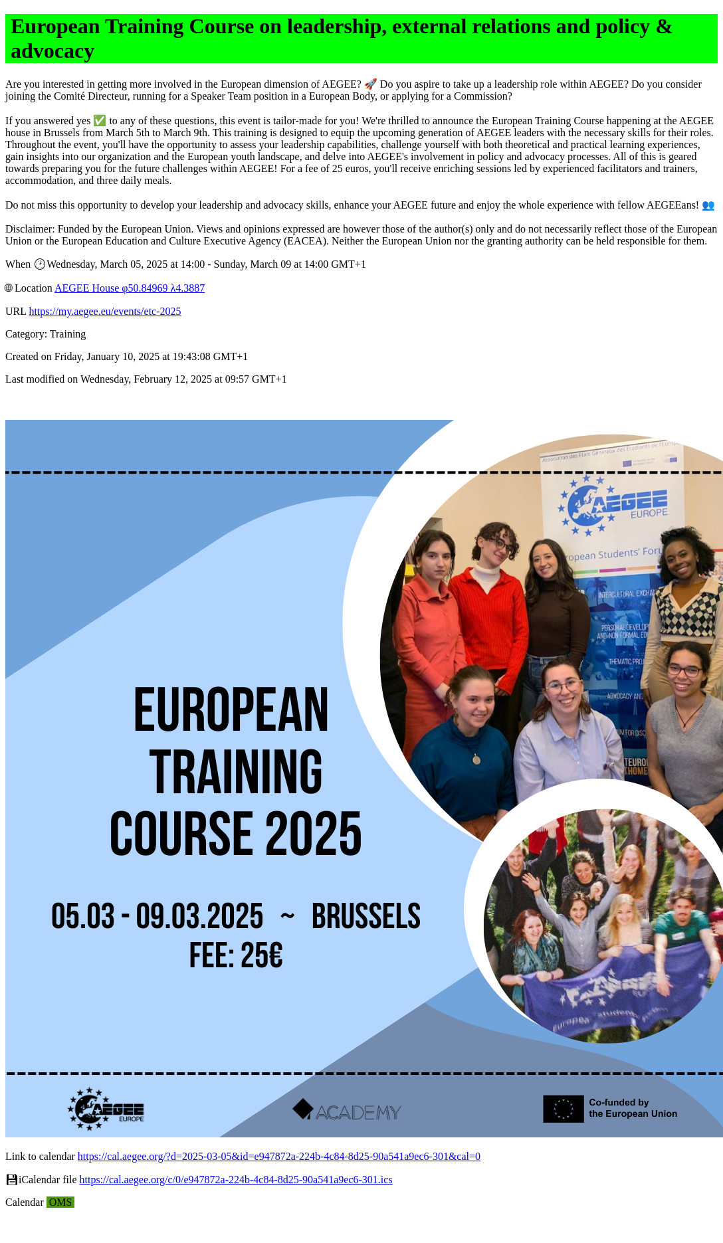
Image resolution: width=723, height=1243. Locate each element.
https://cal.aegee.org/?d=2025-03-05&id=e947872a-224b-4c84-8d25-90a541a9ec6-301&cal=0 (279, 1156)
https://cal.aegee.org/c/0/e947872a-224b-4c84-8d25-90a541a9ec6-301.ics (236, 1179)
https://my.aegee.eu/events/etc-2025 (105, 311)
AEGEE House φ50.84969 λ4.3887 (129, 288)
